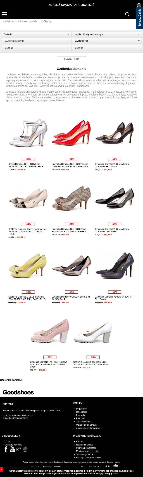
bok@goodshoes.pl (18, 418)
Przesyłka (80, 415)
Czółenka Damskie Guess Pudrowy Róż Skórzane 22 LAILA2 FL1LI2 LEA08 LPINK (27, 231)
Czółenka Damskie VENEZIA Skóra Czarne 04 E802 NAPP (112, 165)
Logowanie (81, 409)
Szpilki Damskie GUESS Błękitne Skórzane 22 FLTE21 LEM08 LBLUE (25, 165)
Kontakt (80, 441)
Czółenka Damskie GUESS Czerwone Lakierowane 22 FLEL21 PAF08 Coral (70, 165)
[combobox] (36, 34)
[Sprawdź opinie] (139, 18)
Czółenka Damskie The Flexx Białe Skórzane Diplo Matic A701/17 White (90, 363)
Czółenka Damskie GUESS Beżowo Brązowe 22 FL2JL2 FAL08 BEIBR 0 (69, 230)
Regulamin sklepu (84, 445)
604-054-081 (14, 415)
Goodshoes (8, 21)
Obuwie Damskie (27, 21)
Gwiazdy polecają (13, 445)
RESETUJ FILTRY (71, 59)
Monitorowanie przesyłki (87, 451)
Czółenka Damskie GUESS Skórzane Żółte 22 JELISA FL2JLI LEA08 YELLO (27, 298)
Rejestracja (81, 412)
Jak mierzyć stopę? (85, 454)
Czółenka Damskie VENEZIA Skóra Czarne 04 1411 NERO (112, 230)
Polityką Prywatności (97, 470)
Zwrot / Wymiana (84, 421)
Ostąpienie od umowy (86, 425)
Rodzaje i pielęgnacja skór (88, 457)
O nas (7, 441)
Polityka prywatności (86, 448)
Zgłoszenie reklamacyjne (88, 428)
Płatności (80, 418)
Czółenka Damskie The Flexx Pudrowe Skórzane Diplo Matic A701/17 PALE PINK (48, 364)
